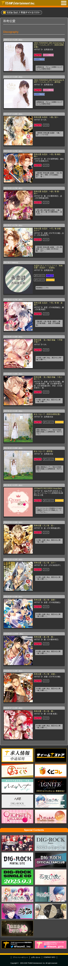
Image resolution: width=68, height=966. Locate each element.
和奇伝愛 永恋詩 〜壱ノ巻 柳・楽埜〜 (48, 304)
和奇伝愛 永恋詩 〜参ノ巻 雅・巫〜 (47, 192)
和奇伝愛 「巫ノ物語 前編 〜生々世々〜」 (48, 378)
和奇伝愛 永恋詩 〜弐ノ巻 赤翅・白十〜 (48, 230)
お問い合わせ (35, 957)
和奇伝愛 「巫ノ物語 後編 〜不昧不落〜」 (48, 341)
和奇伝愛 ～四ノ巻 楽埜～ (45, 600)
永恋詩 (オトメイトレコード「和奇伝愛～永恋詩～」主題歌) (48, 267)
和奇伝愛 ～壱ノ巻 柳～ (44, 711)
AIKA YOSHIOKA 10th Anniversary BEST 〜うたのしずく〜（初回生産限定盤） (49, 45)
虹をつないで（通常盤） (44, 451)
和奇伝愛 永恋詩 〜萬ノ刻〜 (46, 117)
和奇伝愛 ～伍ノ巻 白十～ (45, 563)
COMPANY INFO (49, 957)
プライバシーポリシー (20, 957)
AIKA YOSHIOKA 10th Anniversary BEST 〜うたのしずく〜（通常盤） (49, 81)
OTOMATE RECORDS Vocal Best (48, 488)
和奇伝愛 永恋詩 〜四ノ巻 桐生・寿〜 (48, 155)
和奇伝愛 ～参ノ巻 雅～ (44, 637)
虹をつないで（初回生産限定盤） (47, 414)
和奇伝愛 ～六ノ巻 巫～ (44, 525)
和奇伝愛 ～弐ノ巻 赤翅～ (45, 674)
